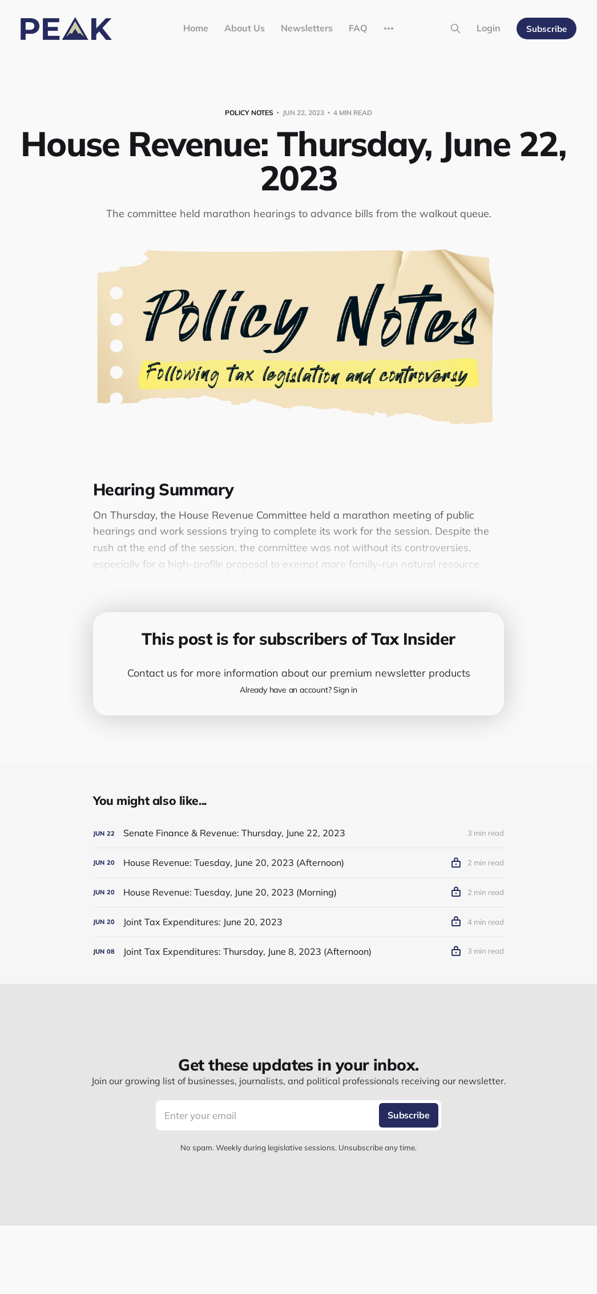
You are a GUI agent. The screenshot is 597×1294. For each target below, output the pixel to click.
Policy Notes (249, 112)
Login (489, 28)
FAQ (358, 28)
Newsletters (307, 28)
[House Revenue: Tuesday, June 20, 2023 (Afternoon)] (298, 862)
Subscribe (546, 28)
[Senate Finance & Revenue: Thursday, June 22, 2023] (298, 833)
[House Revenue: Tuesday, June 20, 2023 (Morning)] (298, 892)
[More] (388, 28)
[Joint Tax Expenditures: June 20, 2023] (298, 922)
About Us (244, 28)
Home (195, 28)
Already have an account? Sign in (298, 690)
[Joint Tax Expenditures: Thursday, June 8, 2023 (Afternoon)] (298, 951)
